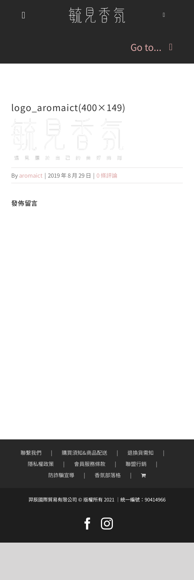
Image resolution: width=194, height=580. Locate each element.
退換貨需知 (140, 452)
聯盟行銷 (136, 463)
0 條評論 (106, 175)
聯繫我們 (31, 452)
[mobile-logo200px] (97, 10)
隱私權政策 (41, 463)
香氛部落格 (108, 475)
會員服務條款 (89, 463)
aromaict (31, 175)
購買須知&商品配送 (84, 452)
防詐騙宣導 (61, 475)
